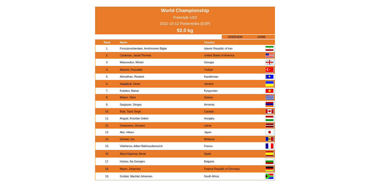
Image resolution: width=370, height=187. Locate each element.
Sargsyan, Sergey (131, 104)
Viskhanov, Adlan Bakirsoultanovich (141, 146)
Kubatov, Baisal (129, 90)
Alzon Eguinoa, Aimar (133, 153)
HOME (261, 36)
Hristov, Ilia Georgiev (132, 161)
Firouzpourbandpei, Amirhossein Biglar (143, 48)
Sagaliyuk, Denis (130, 83)
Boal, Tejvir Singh (130, 111)
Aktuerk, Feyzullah (131, 69)
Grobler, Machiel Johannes (136, 176)
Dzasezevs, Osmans (132, 125)
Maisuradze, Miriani (131, 62)
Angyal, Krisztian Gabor (134, 118)
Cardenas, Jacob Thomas (135, 55)
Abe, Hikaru (127, 132)
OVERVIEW (235, 36)
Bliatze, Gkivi (128, 97)
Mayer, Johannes (130, 168)
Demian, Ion (127, 139)
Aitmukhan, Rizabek (132, 76)
